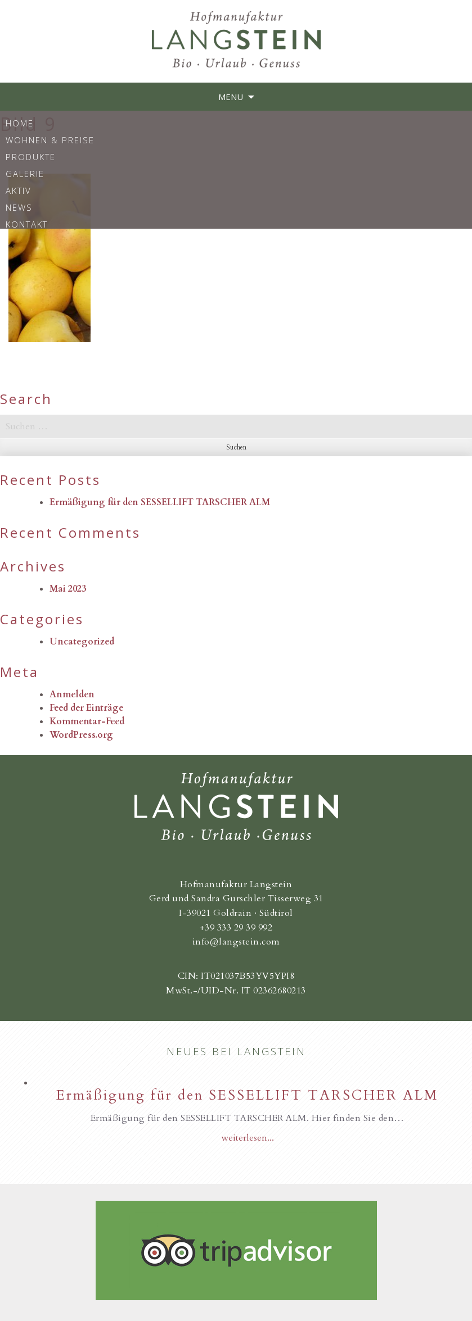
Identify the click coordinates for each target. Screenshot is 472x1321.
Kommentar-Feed (87, 721)
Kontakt (27, 224)
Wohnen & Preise (50, 139)
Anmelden (72, 694)
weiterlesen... (247, 1138)
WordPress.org (81, 735)
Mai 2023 (68, 589)
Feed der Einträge (87, 708)
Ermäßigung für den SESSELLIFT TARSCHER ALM (160, 502)
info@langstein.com (236, 942)
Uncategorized (82, 641)
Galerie (25, 173)
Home (20, 122)
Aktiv (19, 190)
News (19, 207)
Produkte (31, 156)
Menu (230, 96)
